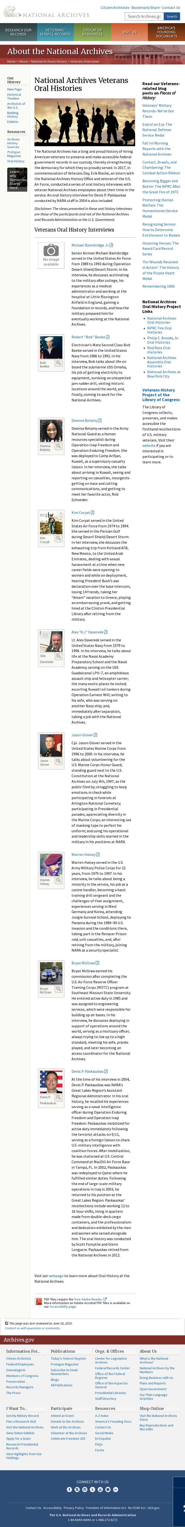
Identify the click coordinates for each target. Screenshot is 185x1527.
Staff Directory (105, 1398)
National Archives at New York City (164, 374)
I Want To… (16, 1408)
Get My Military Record (22, 1415)
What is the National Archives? (154, 1360)
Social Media (104, 1433)
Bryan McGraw (83, 962)
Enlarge (58, 362)
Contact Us (171, 7)
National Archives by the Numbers (157, 1370)
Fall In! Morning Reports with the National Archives (157, 149)
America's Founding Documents (166, 31)
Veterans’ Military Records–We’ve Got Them (158, 111)
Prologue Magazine (65, 1364)
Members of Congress (22, 1376)
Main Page (14, 89)
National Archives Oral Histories (161, 320)
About (23, 61)
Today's (68, 1358)
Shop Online (152, 1408)
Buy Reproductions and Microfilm (156, 1427)
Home (11, 61)
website (148, 445)
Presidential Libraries (110, 1393)
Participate (61, 1408)
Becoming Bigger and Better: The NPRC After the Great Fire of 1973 (161, 186)
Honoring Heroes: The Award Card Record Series (160, 249)
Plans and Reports (153, 1383)
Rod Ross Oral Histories (158, 349)
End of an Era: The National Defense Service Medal (157, 130)
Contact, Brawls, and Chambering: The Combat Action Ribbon (161, 168)
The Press (13, 1393)
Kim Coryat (81, 512)
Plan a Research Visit (21, 1421)
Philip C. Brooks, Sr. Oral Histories (163, 340)
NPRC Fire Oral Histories (159, 330)
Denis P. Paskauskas (88, 1071)
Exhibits (12, 122)
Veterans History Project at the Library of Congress (161, 394)
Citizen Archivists (115, 7)
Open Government (153, 1389)
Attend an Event (62, 1415)
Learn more (142, 1518)
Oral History (16, 161)
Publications (63, 1351)
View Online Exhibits (20, 1433)
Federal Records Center (112, 1368)
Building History (13, 115)
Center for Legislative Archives (111, 1360)
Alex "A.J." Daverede (87, 632)
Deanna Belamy (84, 420)
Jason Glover (82, 734)
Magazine (14, 154)
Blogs (55, 1379)
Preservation (15, 1381)
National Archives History (49, 61)
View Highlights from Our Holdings (24, 1456)
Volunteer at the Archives (69, 1433)
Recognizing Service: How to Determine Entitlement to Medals (161, 230)
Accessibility (52, 1508)
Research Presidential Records (22, 1446)
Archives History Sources (13, 143)
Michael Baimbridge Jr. (90, 245)
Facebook (69, 1489)
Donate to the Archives (67, 1421)
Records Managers (19, 1387)
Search (172, 16)
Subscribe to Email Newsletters (64, 1372)
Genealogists (16, 1370)
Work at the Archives (66, 1427)
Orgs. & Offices (109, 1351)
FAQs (99, 1444)
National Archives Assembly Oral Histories (161, 361)
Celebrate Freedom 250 (68, 1438)
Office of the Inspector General (111, 1385)
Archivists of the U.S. (16, 105)
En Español (103, 1438)
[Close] (179, 1482)
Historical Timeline (14, 96)
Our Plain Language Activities (153, 1397)
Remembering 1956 (158, 286)
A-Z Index (101, 1415)
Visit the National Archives (25, 1427)
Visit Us (129, 32)
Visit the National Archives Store (158, 1417)
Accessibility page (63, 1306)
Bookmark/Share (146, 7)
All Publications (62, 1385)
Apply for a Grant (18, 1438)
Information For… (23, 1351)
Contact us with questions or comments (32, 1328)
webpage (56, 1275)
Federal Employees (20, 1364)
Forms (99, 1450)
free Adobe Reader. (90, 1299)
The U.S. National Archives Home (46, 11)
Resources (105, 1408)
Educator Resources (92, 32)
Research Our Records (18, 32)
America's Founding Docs (113, 1421)
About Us (148, 1351)
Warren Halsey (83, 854)
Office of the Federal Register (110, 1376)
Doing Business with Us (156, 1378)
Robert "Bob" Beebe (88, 336)
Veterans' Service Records (55, 32)
